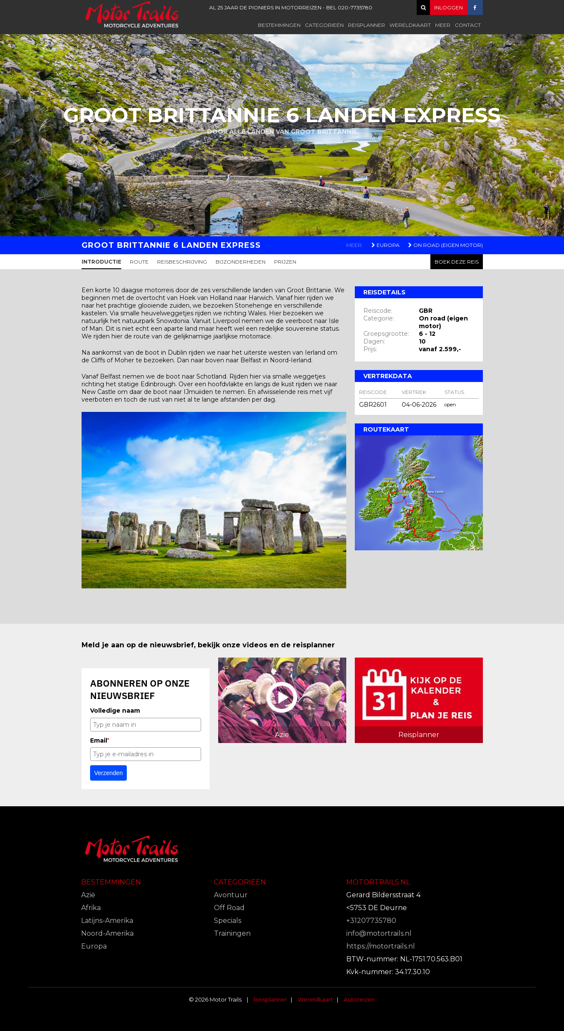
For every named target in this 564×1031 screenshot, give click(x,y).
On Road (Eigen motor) (445, 245)
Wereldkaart (410, 25)
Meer (442, 25)
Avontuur (231, 895)
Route (139, 261)
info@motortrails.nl (379, 933)
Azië (88, 895)
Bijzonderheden (241, 261)
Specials (227, 920)
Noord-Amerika (107, 933)
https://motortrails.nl (380, 946)
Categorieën (324, 25)
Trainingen (232, 933)
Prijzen (285, 261)
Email (99, 740)
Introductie (101, 261)
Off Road (229, 908)
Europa (385, 245)
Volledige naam (115, 710)
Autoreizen (359, 999)
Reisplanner (366, 25)
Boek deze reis (457, 261)
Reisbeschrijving (182, 261)
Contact (468, 25)
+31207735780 (371, 920)
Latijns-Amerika (107, 920)
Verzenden (108, 773)
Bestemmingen (279, 25)
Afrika (91, 908)
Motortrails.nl (378, 882)
